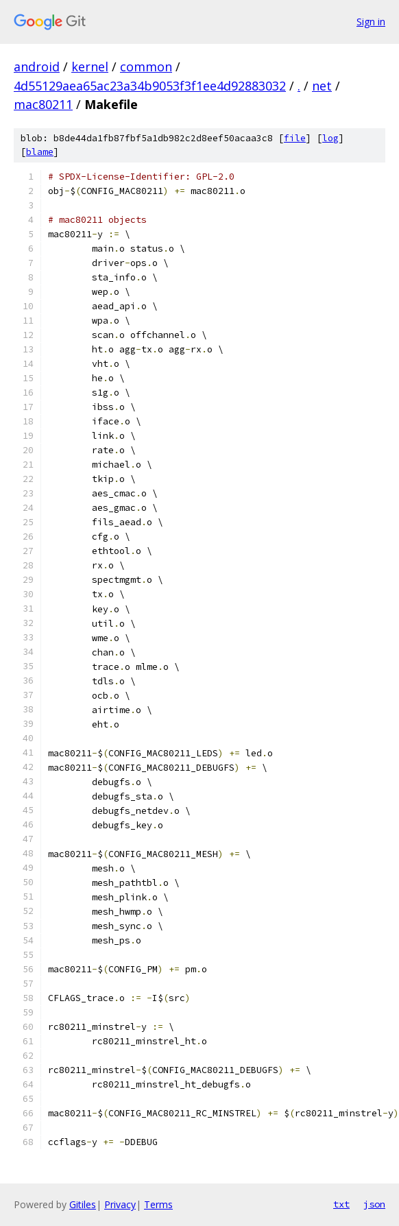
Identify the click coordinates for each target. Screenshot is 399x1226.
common (146, 66)
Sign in (370, 21)
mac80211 (43, 104)
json (374, 1204)
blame (39, 152)
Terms (158, 1204)
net (322, 85)
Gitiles (82, 1204)
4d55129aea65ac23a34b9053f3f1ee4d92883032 (150, 85)
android (37, 66)
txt (341, 1204)
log (330, 138)
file (295, 138)
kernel (89, 66)
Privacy (120, 1204)
